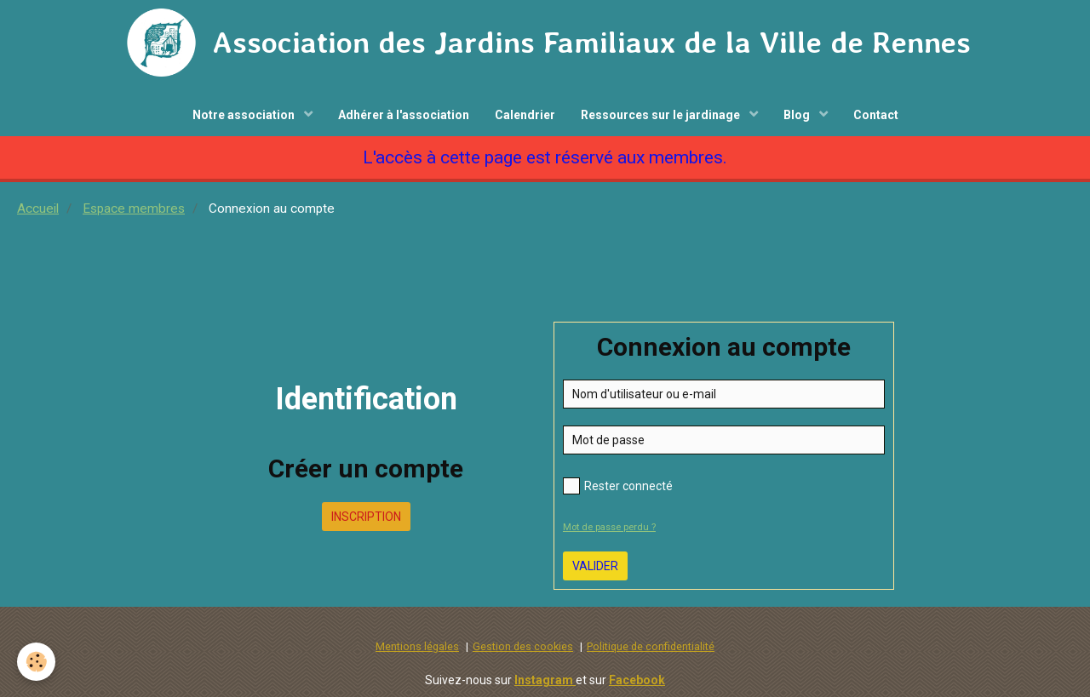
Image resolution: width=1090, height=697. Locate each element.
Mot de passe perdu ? (609, 527)
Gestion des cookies (523, 646)
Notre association (244, 115)
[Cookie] (36, 662)
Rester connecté (618, 485)
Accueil (38, 208)
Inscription (366, 516)
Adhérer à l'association (403, 115)
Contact (875, 115)
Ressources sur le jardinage (662, 115)
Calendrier (525, 115)
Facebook (637, 680)
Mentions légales (417, 646)
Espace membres (134, 208)
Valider (595, 566)
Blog (797, 115)
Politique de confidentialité (650, 646)
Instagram (545, 680)
